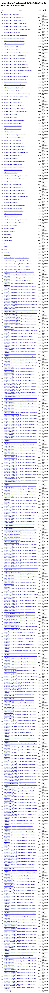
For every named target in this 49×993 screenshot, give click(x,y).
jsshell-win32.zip (8, 237)
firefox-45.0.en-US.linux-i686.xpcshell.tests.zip (15, 55)
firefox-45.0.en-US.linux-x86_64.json (12, 73)
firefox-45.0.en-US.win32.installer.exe (13, 155)
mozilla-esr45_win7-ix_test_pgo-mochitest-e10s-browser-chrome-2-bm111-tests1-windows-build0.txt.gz (20, 686)
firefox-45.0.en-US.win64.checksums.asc (13, 187)
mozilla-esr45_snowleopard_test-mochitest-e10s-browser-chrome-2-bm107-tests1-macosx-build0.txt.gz (20, 319)
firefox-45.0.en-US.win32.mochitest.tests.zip (14, 161)
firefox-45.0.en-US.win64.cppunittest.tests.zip (14, 193)
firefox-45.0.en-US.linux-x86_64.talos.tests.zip (15, 85)
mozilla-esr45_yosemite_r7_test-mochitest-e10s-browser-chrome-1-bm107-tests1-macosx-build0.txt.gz (20, 935)
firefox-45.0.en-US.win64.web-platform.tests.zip (15, 219)
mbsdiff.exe (6, 252)
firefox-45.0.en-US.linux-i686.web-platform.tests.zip (16, 52)
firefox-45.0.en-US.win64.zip (10, 225)
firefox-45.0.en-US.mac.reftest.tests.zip (13, 126)
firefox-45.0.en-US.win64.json (11, 202)
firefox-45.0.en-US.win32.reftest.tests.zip (13, 167)
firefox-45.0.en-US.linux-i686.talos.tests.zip (14, 44)
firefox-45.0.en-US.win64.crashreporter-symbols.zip (16, 196)
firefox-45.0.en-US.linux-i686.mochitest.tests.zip (15, 35)
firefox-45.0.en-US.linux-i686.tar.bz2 (12, 46)
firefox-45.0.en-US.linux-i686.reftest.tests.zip (14, 41)
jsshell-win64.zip (8, 240)
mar (4, 243)
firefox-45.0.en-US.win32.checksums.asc (13, 143)
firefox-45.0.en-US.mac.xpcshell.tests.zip (13, 137)
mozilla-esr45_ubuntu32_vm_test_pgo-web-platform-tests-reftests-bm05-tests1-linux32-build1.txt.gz (19, 478)
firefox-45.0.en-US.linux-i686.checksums (13, 17)
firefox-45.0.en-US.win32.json (11, 158)
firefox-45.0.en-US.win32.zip (10, 181)
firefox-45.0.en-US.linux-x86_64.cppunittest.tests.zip (16, 67)
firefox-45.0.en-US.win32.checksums (12, 140)
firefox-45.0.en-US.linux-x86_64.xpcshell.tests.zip (15, 96)
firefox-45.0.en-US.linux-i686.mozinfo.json (14, 38)
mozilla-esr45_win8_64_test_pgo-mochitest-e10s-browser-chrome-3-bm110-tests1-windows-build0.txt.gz (20, 782)
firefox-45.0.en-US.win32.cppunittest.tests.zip (14, 149)
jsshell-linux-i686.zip (9, 228)
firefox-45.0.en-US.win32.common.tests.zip (14, 146)
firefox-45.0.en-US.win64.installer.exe (13, 199)
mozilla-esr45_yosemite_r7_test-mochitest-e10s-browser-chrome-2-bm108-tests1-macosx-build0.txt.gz (20, 938)
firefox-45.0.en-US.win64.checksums (12, 184)
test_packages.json (8, 990)
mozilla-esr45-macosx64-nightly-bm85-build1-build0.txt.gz (18, 263)
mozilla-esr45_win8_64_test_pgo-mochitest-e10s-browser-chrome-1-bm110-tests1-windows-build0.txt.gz (20, 777)
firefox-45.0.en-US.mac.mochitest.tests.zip (14, 120)
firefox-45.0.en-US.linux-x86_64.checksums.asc (15, 61)
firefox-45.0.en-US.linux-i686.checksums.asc (14, 20)
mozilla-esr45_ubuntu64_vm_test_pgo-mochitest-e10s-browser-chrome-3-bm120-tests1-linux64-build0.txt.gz (21, 565)
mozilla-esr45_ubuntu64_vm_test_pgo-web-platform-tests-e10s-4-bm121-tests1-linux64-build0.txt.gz (19, 621)
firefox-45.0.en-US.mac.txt (10, 132)
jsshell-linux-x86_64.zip (9, 231)
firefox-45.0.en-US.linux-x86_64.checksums (14, 58)
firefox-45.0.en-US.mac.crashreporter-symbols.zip (15, 111)
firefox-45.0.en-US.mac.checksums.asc (13, 102)
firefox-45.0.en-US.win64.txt (10, 217)
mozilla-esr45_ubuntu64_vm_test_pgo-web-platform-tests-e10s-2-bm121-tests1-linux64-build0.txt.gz (19, 615)
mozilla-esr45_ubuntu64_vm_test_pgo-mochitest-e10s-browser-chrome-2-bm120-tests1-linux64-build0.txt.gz (21, 563)
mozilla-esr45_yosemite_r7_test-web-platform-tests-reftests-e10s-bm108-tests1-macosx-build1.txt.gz (19, 985)
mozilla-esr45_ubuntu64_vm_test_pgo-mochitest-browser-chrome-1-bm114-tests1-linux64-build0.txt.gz (20, 530)
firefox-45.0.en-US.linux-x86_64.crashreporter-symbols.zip (18, 70)
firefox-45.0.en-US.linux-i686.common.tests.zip (15, 23)
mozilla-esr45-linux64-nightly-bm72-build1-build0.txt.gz (17, 260)
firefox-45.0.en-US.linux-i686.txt (11, 49)
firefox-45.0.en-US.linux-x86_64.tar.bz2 (13, 88)
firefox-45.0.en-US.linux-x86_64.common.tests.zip (16, 64)
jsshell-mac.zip (7, 234)
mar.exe (5, 246)
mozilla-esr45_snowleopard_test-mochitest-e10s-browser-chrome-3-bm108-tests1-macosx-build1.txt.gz (20, 322)
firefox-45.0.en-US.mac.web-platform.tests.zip (15, 134)
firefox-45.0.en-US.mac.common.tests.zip (13, 105)
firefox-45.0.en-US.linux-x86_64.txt (12, 90)
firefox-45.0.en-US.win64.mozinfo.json (13, 208)
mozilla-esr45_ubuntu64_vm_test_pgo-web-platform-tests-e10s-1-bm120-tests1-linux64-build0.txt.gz (19, 612)
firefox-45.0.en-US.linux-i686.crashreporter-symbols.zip (17, 29)
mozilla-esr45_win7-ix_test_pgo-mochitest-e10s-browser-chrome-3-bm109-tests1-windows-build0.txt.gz (20, 689)
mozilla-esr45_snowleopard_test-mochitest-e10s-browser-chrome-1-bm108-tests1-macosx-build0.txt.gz (20, 316)
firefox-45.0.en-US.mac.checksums (12, 99)
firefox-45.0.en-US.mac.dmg (10, 114)
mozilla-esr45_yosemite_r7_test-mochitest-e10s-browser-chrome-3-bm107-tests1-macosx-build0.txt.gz (20, 941)
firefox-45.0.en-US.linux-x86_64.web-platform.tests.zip (17, 93)
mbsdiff (5, 249)
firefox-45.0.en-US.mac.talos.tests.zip (12, 129)
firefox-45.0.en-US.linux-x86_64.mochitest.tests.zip (16, 76)
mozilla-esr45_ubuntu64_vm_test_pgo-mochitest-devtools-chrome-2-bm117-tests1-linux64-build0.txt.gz (20, 542)
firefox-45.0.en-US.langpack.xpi (11, 14)
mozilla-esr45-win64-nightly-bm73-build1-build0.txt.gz (17, 269)
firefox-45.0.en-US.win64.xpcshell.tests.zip (14, 222)
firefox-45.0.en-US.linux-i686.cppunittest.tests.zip (15, 26)
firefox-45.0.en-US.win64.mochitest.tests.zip (14, 205)
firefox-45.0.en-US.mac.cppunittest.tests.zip (14, 108)
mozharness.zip (7, 255)
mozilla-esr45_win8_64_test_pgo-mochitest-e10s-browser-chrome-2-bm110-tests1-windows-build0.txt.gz (20, 779)
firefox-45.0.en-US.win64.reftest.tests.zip (13, 211)
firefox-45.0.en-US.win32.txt (10, 173)
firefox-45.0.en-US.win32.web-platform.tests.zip (15, 175)
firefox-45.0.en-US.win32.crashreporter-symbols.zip (16, 152)
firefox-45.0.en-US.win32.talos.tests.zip (13, 170)
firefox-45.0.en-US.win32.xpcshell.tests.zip (14, 178)
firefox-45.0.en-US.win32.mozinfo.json (13, 164)
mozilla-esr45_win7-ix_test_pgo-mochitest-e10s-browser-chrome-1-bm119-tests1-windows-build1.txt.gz (20, 683)
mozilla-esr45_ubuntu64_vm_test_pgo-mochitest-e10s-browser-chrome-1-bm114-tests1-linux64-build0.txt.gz (21, 560)
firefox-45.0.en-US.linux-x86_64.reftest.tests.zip (15, 82)
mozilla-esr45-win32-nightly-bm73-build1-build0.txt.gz (17, 266)
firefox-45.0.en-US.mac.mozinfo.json (12, 123)
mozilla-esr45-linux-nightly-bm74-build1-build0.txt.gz (16, 258)
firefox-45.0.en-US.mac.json (10, 117)
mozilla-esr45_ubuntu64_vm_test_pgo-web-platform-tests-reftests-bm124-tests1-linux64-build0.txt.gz (19, 624)
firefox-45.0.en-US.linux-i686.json (12, 32)
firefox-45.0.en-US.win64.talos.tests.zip (13, 214)
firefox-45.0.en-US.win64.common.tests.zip (14, 190)
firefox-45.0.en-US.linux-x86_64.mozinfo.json (15, 79)
